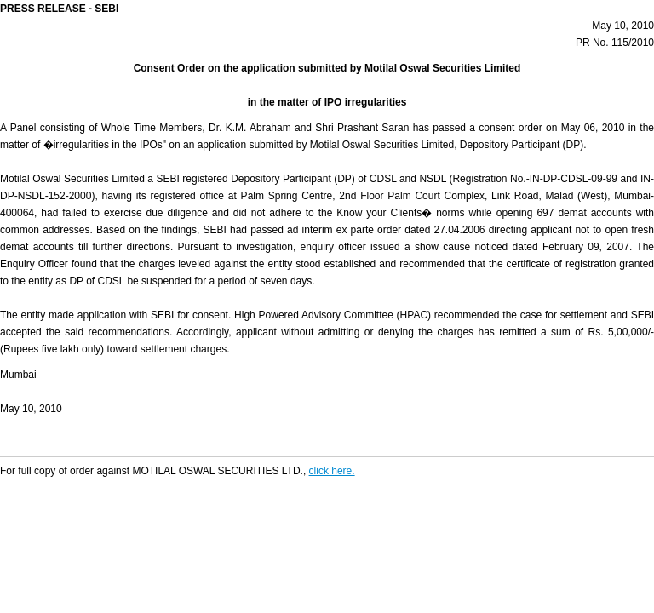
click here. (332, 471)
